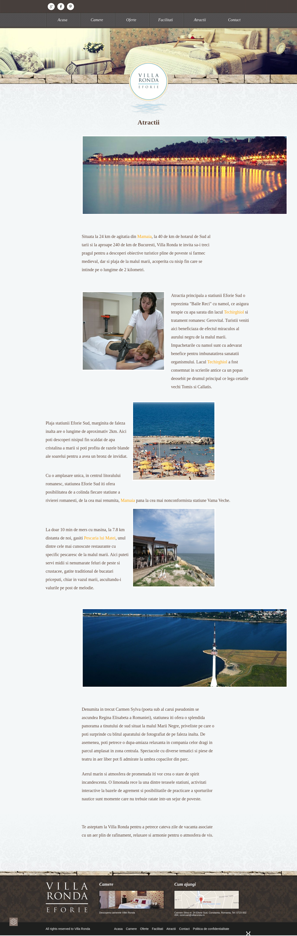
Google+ (51, 6)
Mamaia (144, 236)
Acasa (62, 20)
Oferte (131, 20)
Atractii (200, 20)
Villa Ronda (148, 87)
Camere (97, 20)
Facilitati (165, 20)
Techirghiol (234, 312)
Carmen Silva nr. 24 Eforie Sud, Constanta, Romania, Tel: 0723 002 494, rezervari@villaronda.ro (210, 903)
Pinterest (70, 6)
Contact (234, 20)
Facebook (60, 6)
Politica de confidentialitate (211, 929)
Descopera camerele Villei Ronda (131, 902)
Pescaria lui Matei (99, 538)
